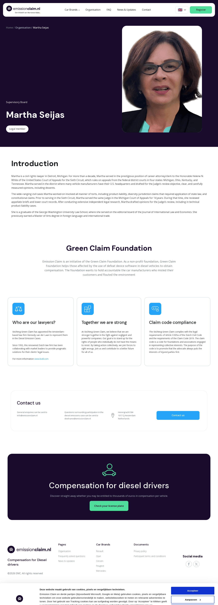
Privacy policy (140, 551)
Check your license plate (109, 502)
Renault (99, 551)
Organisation (93, 9)
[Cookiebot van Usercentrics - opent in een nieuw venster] (19, 599)
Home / (10, 27)
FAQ (109, 9)
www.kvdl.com (41, 358)
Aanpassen (46, 599)
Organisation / (23, 27)
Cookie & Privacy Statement (91, 590)
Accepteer (192, 572)
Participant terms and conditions (150, 556)
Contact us (178, 415)
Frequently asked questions (71, 556)
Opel (98, 556)
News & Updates (126, 9)
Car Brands (71, 9)
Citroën (99, 561)
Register (201, 9)
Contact (146, 9)
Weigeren (193, 590)
